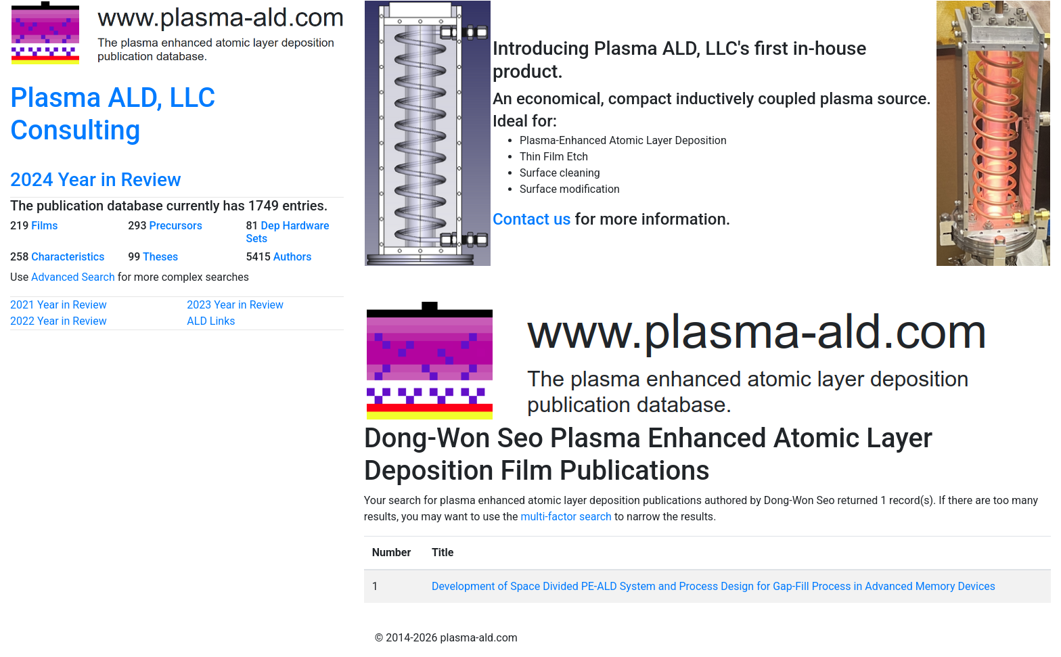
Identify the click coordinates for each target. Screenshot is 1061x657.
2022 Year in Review (58, 321)
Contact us (532, 219)
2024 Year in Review (95, 179)
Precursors (175, 225)
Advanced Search (73, 277)
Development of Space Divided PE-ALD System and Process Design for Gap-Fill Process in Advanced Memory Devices (713, 586)
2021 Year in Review (58, 304)
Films (44, 225)
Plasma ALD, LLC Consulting (112, 114)
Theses (160, 256)
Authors (292, 256)
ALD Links (211, 321)
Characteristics (67, 256)
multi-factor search (565, 516)
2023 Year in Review (235, 304)
